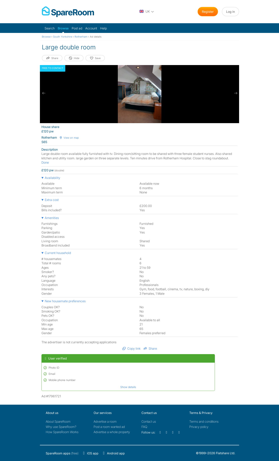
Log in (230, 12)
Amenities (52, 218)
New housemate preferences (65, 301)
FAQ (144, 427)
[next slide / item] (235, 93)
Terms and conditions (204, 421)
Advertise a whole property (112, 432)
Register (208, 12)
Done (45, 162)
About (58, 421)
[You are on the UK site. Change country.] (147, 11)
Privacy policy (198, 427)
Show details (128, 387)
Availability (52, 178)
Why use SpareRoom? (61, 427)
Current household (58, 253)
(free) (62, 453)
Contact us (148, 421)
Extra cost (52, 200)
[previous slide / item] (44, 93)
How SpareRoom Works (62, 432)
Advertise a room (105, 421)
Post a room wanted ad (109, 427)
